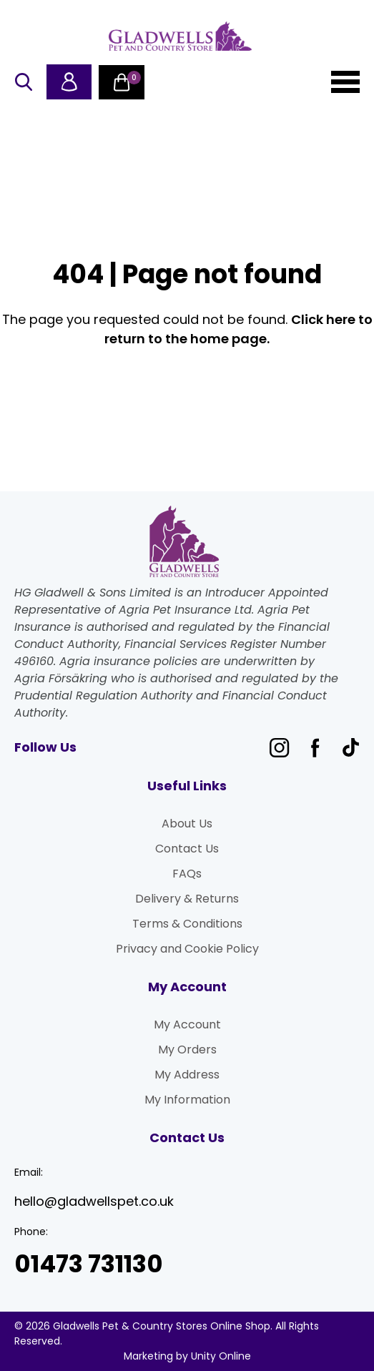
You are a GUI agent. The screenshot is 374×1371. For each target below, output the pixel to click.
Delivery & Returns (187, 898)
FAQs (187, 873)
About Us (187, 823)
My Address (187, 1074)
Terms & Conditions (187, 923)
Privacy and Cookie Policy (187, 948)
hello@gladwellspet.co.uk (94, 1201)
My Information (187, 1099)
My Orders (187, 1049)
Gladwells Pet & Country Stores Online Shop (180, 35)
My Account (187, 1024)
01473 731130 (88, 1264)
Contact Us (187, 848)
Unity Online (221, 1356)
